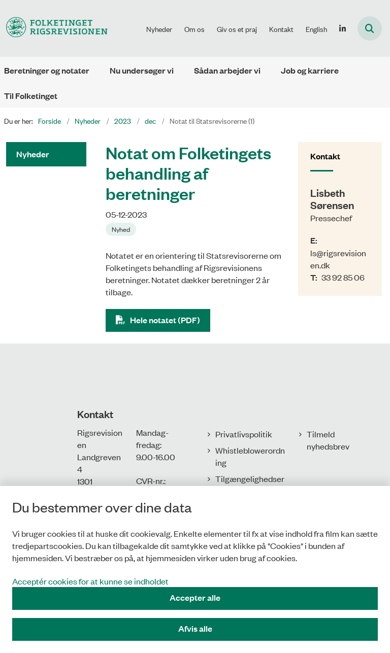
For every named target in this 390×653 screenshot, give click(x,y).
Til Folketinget (30, 95)
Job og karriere (310, 70)
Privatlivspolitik (243, 433)
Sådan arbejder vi (227, 70)
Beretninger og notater (46, 70)
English (316, 29)
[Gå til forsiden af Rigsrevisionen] (54, 28)
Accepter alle (195, 597)
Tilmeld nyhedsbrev (328, 440)
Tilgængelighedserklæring (249, 484)
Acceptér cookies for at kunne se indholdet (90, 581)
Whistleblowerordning (250, 456)
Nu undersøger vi (142, 70)
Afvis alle (195, 628)
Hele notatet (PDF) (165, 320)
